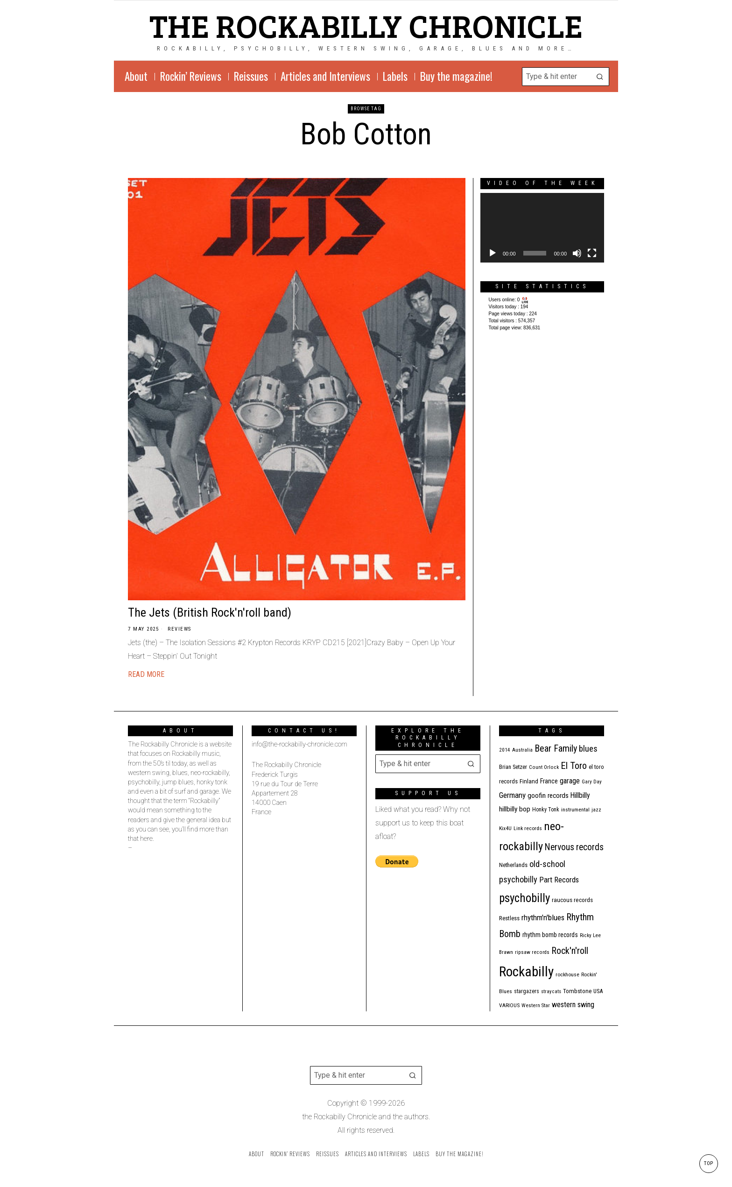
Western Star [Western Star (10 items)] (535, 1005)
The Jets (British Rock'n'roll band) (209, 612)
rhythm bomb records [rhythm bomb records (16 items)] (550, 934)
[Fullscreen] (592, 253)
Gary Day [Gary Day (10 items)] (592, 782)
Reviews (179, 629)
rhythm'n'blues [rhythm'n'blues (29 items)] (542, 917)
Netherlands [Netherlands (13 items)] (513, 864)
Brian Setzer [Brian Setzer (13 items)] (513, 766)
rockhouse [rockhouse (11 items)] (567, 974)
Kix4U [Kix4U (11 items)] (505, 828)
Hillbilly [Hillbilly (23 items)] (580, 795)
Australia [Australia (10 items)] (522, 750)
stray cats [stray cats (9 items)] (551, 991)
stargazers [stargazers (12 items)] (526, 991)
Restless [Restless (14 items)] (509, 918)
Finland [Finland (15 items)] (529, 781)
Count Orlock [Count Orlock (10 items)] (544, 767)
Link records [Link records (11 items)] (528, 828)
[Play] (492, 253)
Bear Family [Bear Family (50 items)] (556, 748)
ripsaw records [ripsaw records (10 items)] (532, 952)
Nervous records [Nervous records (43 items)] (574, 847)
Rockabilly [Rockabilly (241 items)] (526, 972)
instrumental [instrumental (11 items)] (575, 809)
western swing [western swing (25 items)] (573, 1004)
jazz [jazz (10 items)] (596, 810)
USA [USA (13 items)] (598, 991)
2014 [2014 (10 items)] (504, 750)
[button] (600, 76)
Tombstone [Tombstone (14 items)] (577, 991)
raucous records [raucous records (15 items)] (572, 899)
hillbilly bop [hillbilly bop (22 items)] (514, 809)
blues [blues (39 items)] (588, 749)
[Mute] (577, 253)
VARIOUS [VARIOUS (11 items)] (509, 1005)
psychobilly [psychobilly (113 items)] (524, 898)
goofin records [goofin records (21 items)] (548, 795)
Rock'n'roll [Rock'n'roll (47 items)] (569, 950)
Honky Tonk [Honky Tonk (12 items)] (545, 809)
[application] (542, 228)
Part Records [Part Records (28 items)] (559, 879)
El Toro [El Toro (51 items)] (574, 765)
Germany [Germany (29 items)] (512, 795)
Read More (146, 674)
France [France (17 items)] (549, 781)
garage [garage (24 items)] (570, 780)
